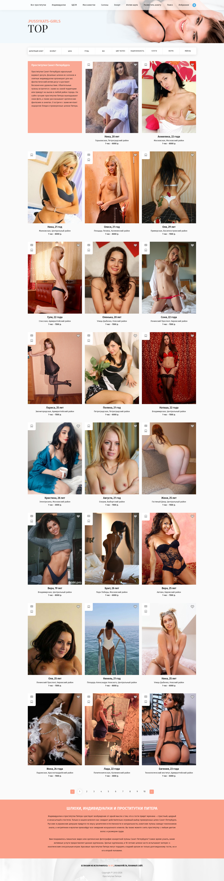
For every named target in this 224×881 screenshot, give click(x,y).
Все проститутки (38, 5)
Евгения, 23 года (169, 768)
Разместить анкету (152, 5)
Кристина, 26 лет (55, 498)
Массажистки (89, 5)
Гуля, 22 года (55, 317)
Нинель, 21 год (112, 678)
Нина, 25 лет (169, 678)
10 (144, 791)
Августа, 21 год (112, 498)
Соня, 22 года (169, 317)
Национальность (137, 51)
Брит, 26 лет (112, 588)
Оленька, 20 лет (111, 317)
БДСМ (74, 5)
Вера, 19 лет (55, 588)
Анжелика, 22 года (169, 136)
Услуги (154, 51)
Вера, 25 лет (169, 588)
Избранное (184, 5)
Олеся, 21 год (112, 226)
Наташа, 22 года (168, 407)
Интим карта (132, 5)
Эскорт (117, 5)
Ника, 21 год (55, 226)
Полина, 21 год (112, 407)
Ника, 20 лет (112, 136)
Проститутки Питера (112, 876)
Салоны (104, 5)
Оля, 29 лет (168, 226)
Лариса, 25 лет (55, 407)
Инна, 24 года (55, 768)
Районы (188, 51)
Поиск (170, 5)
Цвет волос (120, 51)
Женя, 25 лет (168, 498)
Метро (171, 51)
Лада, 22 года (112, 768)
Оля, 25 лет (54, 678)
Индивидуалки (59, 5)
